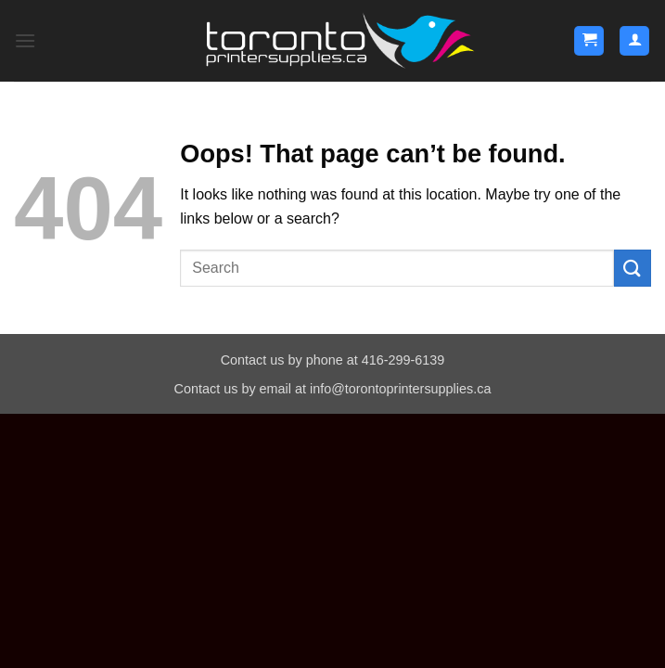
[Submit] (632, 268)
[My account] (634, 41)
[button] (25, 40)
